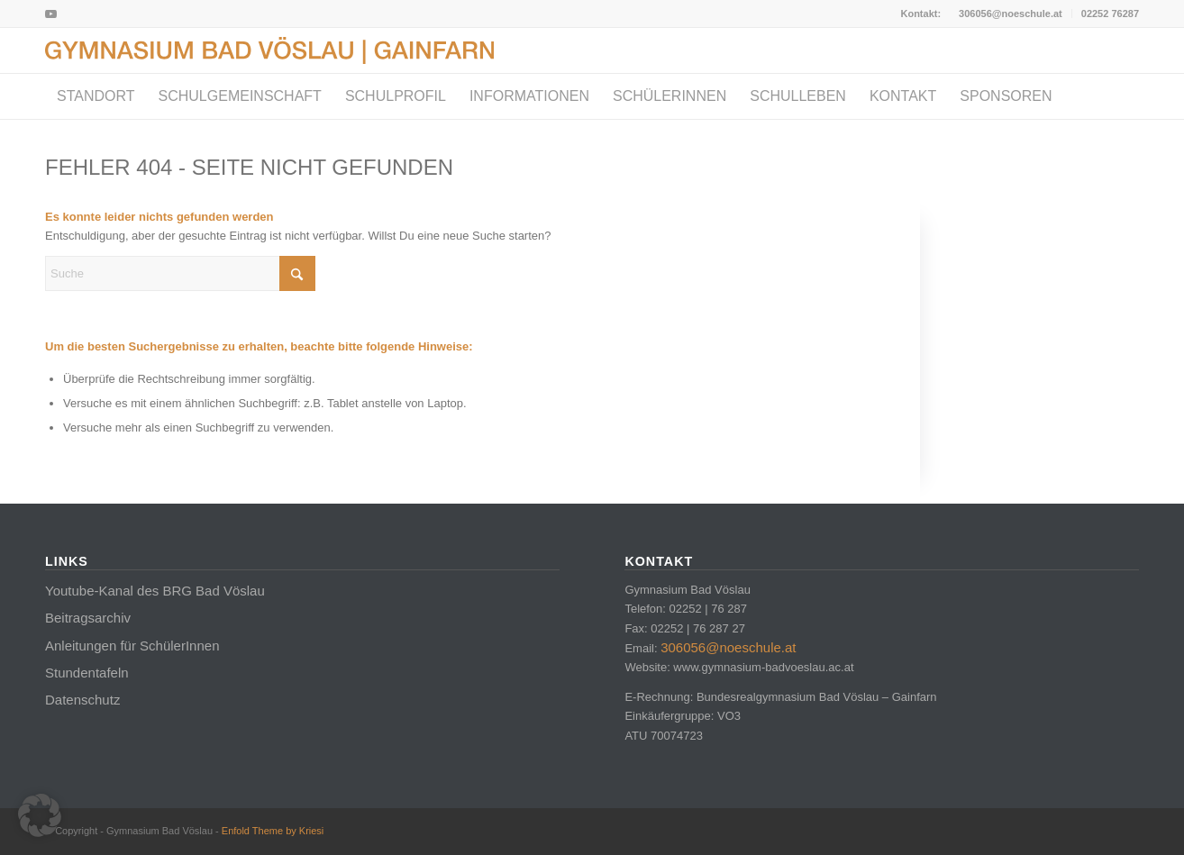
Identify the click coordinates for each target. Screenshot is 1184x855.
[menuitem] (1011, 13)
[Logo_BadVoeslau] (269, 50)
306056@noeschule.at (1010, 13)
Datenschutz (82, 699)
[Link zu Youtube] (50, 13)
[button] (39, 815)
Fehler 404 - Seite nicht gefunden (249, 167)
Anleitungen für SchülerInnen (132, 645)
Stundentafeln (87, 672)
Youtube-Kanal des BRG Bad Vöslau (155, 590)
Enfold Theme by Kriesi (273, 830)
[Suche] (180, 273)
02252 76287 (1110, 13)
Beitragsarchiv (88, 617)
